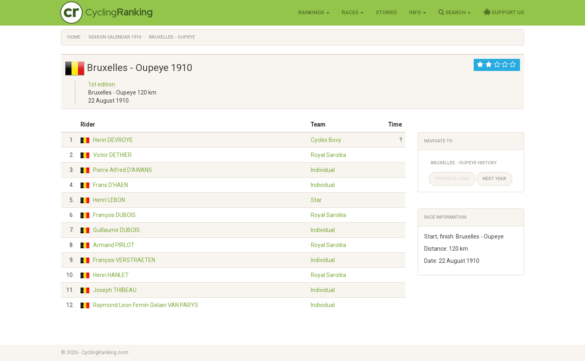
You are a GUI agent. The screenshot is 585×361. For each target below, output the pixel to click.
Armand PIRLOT (113, 245)
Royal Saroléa (328, 155)
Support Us (503, 12)
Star (316, 200)
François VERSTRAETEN (124, 260)
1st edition (101, 84)
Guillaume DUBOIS (116, 230)
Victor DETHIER (112, 155)
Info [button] (417, 12)
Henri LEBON (109, 200)
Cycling (119, 12)
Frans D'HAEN (110, 185)
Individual (323, 170)
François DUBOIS (114, 215)
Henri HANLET (111, 275)
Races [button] (353, 12)
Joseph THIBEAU (114, 290)
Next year (494, 178)
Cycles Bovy (326, 140)
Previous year (452, 178)
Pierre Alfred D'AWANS (122, 170)
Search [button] (454, 12)
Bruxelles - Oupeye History (464, 162)
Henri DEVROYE (113, 140)
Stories (386, 12)
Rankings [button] (313, 12)
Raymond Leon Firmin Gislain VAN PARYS (145, 305)
